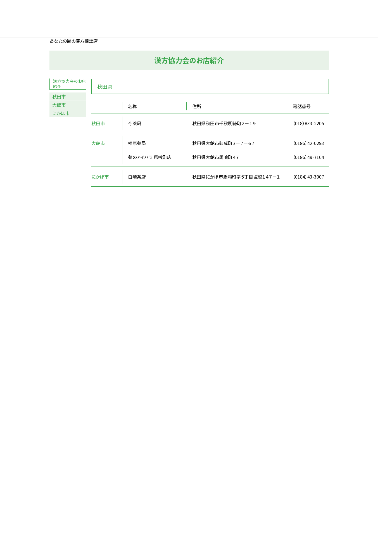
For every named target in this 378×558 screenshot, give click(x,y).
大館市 (59, 104)
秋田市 (59, 96)
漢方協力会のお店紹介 (69, 83)
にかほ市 (61, 113)
